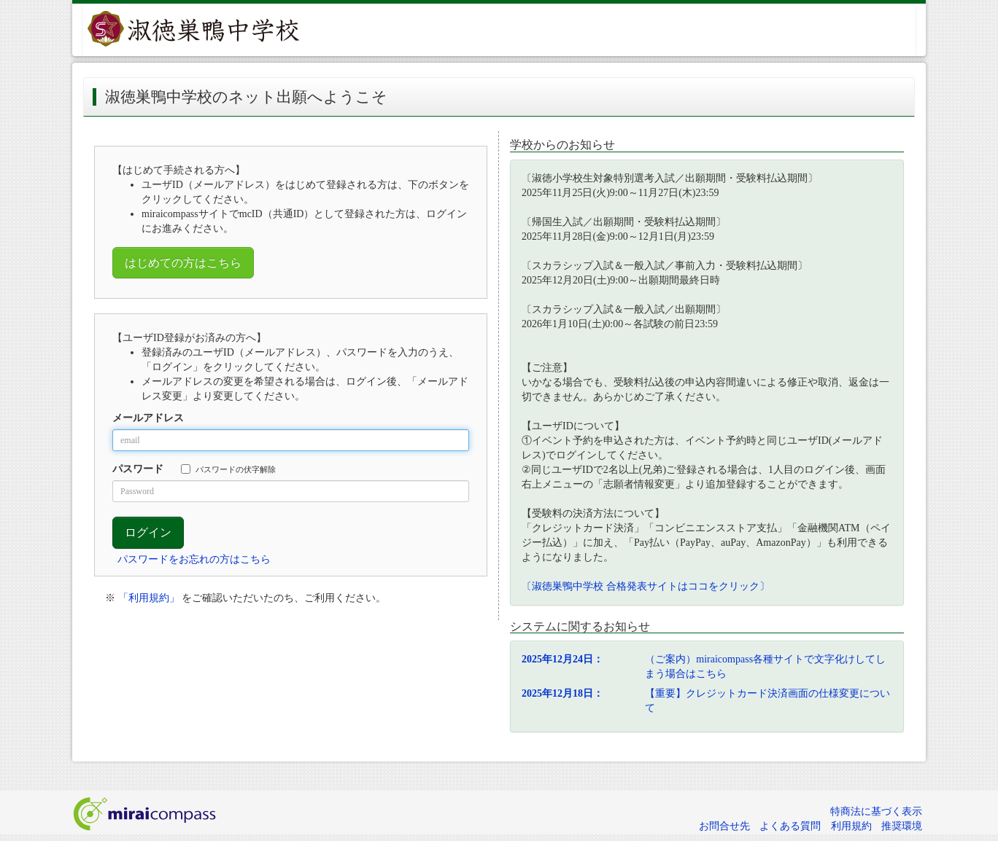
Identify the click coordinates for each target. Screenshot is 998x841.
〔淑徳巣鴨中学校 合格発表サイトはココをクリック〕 (646, 586)
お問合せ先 (724, 826)
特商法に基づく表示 (876, 811)
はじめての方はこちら (183, 263)
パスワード (137, 468)
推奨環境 (901, 826)
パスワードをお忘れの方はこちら (194, 559)
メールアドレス (148, 417)
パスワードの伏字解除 (228, 469)
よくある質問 (790, 826)
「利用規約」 (148, 597)
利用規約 (851, 826)
